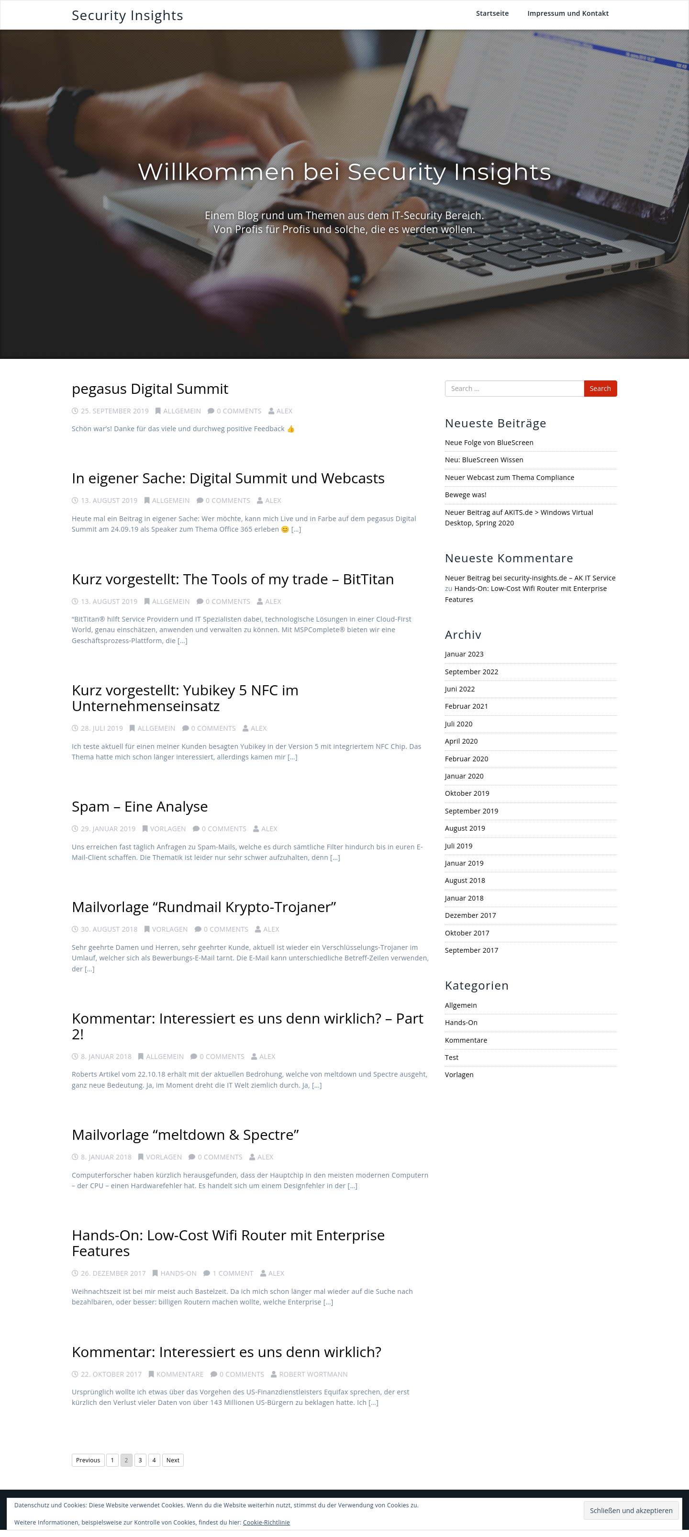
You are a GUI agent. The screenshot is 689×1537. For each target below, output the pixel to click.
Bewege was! (466, 501)
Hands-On (178, 1280)
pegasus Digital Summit (150, 395)
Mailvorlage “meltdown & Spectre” (185, 1141)
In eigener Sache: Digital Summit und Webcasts (228, 485)
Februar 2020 (467, 765)
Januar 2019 (464, 870)
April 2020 (461, 748)
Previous (88, 1467)
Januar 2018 (464, 904)
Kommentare (180, 1380)
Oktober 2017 (467, 939)
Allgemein (182, 417)
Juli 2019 (459, 852)
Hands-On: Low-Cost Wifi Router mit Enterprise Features (228, 1250)
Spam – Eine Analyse (140, 813)
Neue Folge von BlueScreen (489, 449)
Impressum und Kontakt (568, 16)
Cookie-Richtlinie (266, 1522)
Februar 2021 (467, 713)
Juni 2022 (460, 696)
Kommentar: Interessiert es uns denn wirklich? (226, 1358)
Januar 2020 (464, 783)
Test (451, 1064)
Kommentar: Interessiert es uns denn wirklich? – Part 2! (247, 1033)
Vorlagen (168, 835)
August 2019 (465, 835)
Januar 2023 (464, 661)
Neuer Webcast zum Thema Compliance (510, 484)
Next (173, 1467)
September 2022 (472, 678)
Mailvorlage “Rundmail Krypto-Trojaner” (204, 914)
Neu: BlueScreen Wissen (484, 466)
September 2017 (472, 957)
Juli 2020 (459, 730)
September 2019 (472, 817)
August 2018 (465, 887)
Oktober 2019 (467, 800)
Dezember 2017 (470, 922)
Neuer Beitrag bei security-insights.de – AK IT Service (530, 584)
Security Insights (128, 18)
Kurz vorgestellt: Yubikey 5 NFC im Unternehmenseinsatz (185, 705)
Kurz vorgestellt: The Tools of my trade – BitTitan (233, 585)
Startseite (492, 16)
